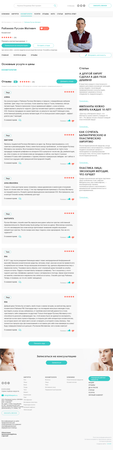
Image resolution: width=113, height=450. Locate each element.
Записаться (56, 363)
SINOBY (109, 444)
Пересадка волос (29, 405)
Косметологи (26, 14)
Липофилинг (28, 400)
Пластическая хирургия (75, 380)
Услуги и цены (19, 55)
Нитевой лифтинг (29, 407)
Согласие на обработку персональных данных (98, 439)
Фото (53, 14)
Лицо (25, 382)
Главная (5, 55)
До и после (93, 388)
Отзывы (45, 14)
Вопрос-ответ (70, 14)
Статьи (60, 14)
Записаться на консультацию (16, 46)
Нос (25, 380)
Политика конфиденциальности (102, 437)
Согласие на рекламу (105, 441)
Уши (25, 397)
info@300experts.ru (11, 395)
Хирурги (15, 14)
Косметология (72, 382)
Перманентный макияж (53, 390)
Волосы (47, 380)
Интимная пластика (30, 402)
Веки (25, 385)
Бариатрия (27, 395)
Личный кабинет (96, 395)
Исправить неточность (97, 55)
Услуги (37, 14)
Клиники (5, 14)
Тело (25, 390)
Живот (26, 392)
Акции (91, 383)
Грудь (25, 387)
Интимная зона (50, 387)
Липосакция (28, 410)
